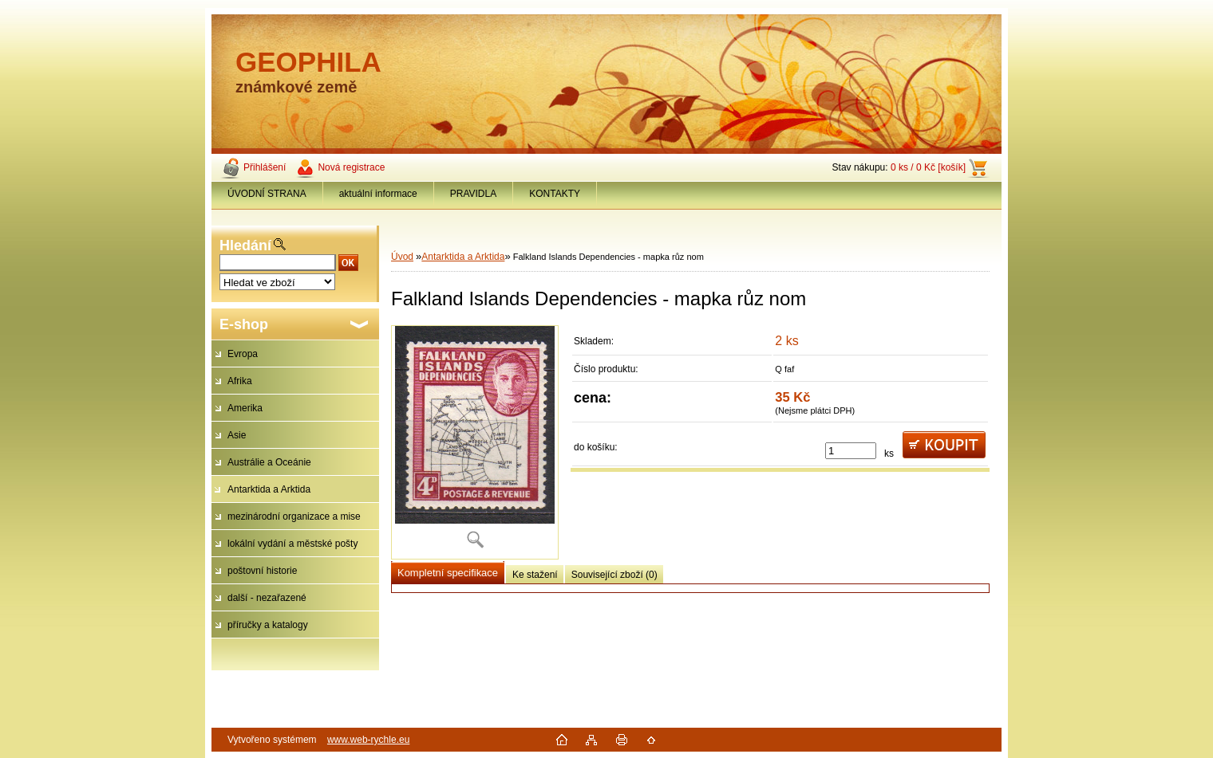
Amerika (245, 408)
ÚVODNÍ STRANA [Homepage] (266, 193)
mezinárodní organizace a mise (294, 516)
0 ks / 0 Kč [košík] (928, 167)
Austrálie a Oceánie (269, 462)
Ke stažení (535, 574)
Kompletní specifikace (447, 573)
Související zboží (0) (614, 574)
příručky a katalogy (267, 624)
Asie (236, 435)
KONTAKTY (554, 193)
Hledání (245, 245)
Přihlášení (264, 167)
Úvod (402, 256)
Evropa (242, 353)
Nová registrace (351, 167)
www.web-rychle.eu (368, 739)
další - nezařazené (266, 597)
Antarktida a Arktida (268, 489)
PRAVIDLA (473, 193)
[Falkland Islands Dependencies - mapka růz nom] (475, 442)
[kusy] (850, 450)
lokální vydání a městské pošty (292, 543)
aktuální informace (378, 193)
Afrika (239, 381)
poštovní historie (262, 570)
